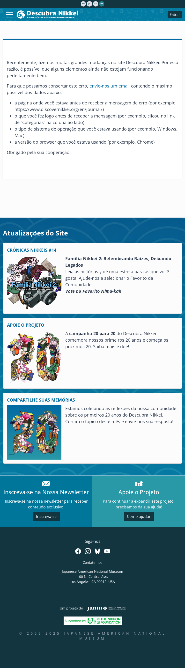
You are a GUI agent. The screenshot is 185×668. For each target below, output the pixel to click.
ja (89, 3)
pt (101, 3)
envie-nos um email (109, 86)
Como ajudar (139, 516)
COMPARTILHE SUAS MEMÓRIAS (41, 400)
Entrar (175, 14)
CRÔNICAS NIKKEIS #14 (31, 250)
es (95, 3)
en (83, 3)
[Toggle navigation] (9, 14)
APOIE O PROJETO (25, 325)
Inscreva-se (46, 516)
